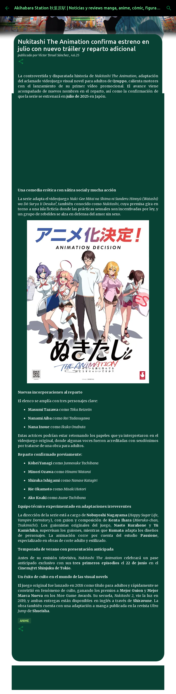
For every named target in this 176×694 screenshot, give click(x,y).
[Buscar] (169, 8)
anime (24, 620)
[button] (21, 61)
